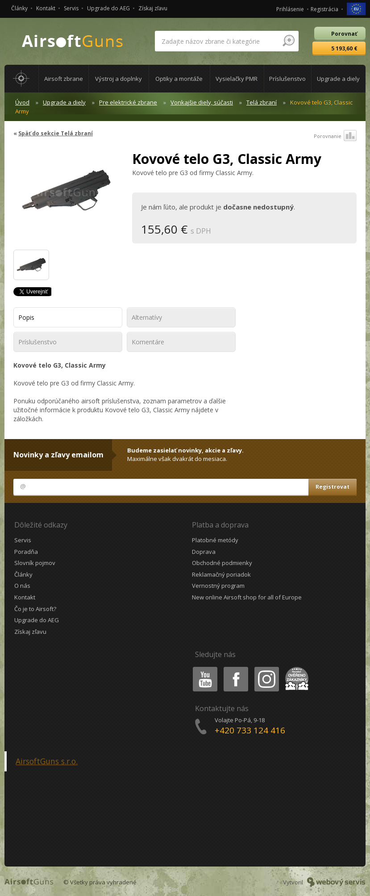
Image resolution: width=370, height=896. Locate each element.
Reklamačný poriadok (221, 574)
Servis (71, 8)
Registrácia (324, 9)
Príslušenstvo (37, 342)
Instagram (266, 668)
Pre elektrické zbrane (128, 102)
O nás (22, 586)
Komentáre (148, 342)
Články (19, 8)
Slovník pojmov (34, 563)
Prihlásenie (290, 9)
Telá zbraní (261, 102)
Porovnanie (335, 136)
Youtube (202, 668)
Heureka (295, 668)
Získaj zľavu (152, 8)
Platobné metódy (215, 540)
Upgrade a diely (64, 102)
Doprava (204, 552)
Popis (26, 317)
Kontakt (45, 8)
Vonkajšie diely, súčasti (201, 102)
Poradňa (26, 552)
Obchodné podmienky (222, 563)
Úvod (22, 102)
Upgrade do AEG (108, 8)
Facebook (235, 668)
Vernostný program (218, 586)
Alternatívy (147, 317)
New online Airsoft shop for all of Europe (247, 597)
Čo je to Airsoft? (35, 609)
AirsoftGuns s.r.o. (47, 761)
